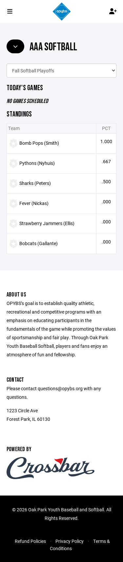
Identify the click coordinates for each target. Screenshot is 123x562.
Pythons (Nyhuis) (37, 163)
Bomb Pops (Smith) (39, 143)
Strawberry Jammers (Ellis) (46, 223)
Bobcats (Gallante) (38, 243)
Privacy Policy (69, 541)
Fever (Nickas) (34, 203)
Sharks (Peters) (35, 183)
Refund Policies (30, 541)
